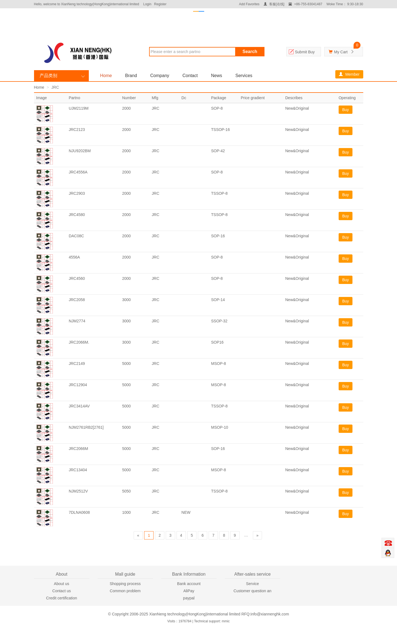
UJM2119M (79, 108)
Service (252, 583)
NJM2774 (77, 321)
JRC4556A (78, 172)
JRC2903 (77, 193)
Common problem (125, 591)
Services (243, 75)
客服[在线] (274, 4)
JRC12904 (78, 385)
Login (147, 4)
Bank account (189, 583)
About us (61, 583)
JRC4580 (77, 214)
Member (349, 74)
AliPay (188, 591)
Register (160, 4)
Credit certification (61, 598)
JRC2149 (77, 363)
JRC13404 (78, 470)
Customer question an (252, 591)
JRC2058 (77, 299)
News (216, 75)
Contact (190, 75)
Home (106, 75)
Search (250, 51)
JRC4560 (77, 278)
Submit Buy (305, 52)
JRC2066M (78, 448)
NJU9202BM (79, 151)
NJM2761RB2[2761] (86, 427)
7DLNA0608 (79, 512)
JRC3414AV (79, 406)
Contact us (61, 591)
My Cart (340, 52)
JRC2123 (77, 129)
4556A (74, 257)
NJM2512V (78, 491)
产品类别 (48, 75)
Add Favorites (249, 4)
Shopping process (125, 583)
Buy (345, 109)
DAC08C (76, 236)
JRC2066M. (79, 342)
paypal (188, 598)
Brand (131, 75)
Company (159, 75)
